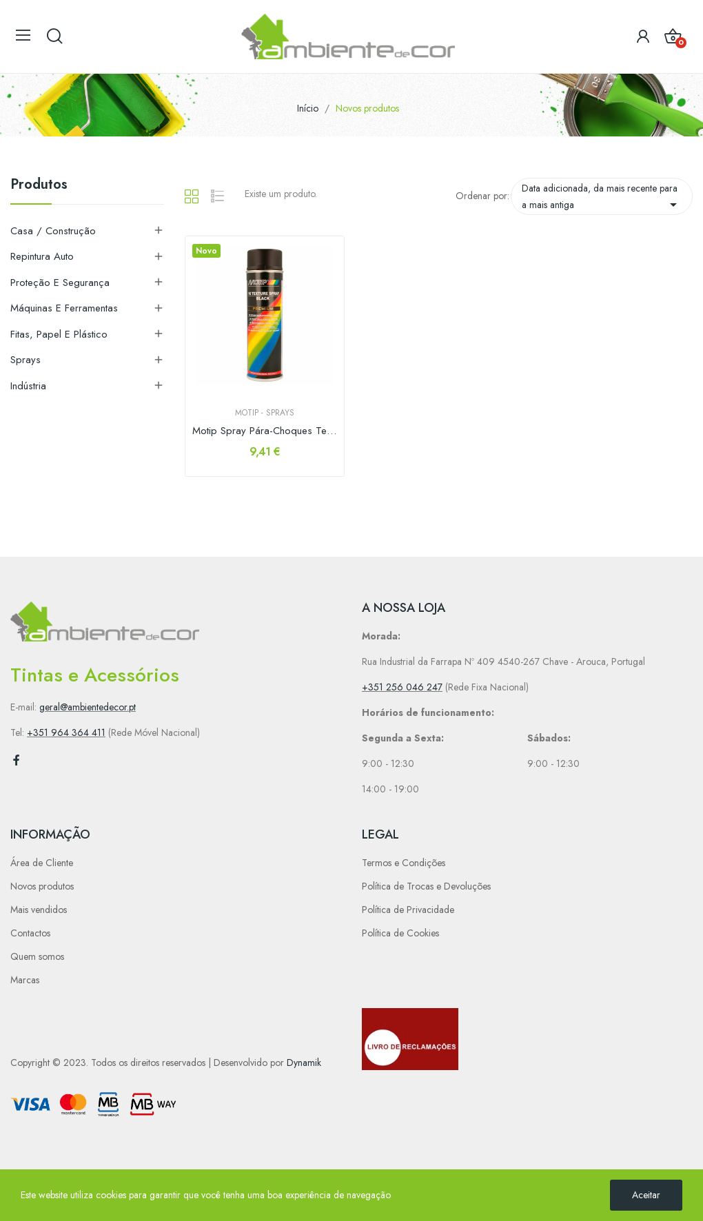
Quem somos (37, 956)
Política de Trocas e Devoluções (426, 886)
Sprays (25, 359)
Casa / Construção (53, 230)
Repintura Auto (42, 256)
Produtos (39, 186)
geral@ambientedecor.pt (87, 707)
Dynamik (304, 1062)
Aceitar (646, 1195)
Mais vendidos (38, 909)
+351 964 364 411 (66, 732)
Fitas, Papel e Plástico (59, 334)
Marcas (24, 980)
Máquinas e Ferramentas (64, 308)
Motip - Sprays (264, 413)
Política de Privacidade (408, 909)
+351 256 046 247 (402, 687)
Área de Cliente (41, 863)
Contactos (30, 933)
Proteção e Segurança (60, 282)
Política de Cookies (400, 933)
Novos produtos (42, 886)
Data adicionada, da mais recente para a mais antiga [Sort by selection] (602, 197)
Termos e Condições (403, 863)
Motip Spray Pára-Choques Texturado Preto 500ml (264, 431)
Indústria (28, 385)
